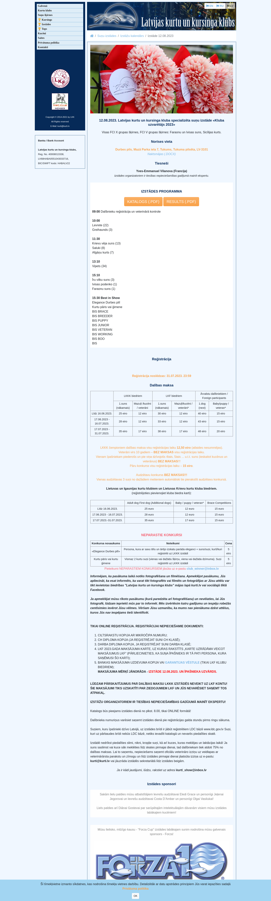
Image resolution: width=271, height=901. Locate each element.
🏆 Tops (42, 28)
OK (135, 895)
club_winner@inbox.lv (203, 568)
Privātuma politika (48, 42)
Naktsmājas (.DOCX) (161, 154)
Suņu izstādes (106, 35)
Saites (41, 38)
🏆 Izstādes (44, 24)
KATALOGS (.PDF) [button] (143, 202)
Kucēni (42, 33)
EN (209, 5)
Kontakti (43, 47)
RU (219, 5)
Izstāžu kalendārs (132, 35)
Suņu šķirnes (45, 15)
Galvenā (42, 6)
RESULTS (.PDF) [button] (181, 202)
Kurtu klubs (45, 10)
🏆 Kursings (45, 19)
